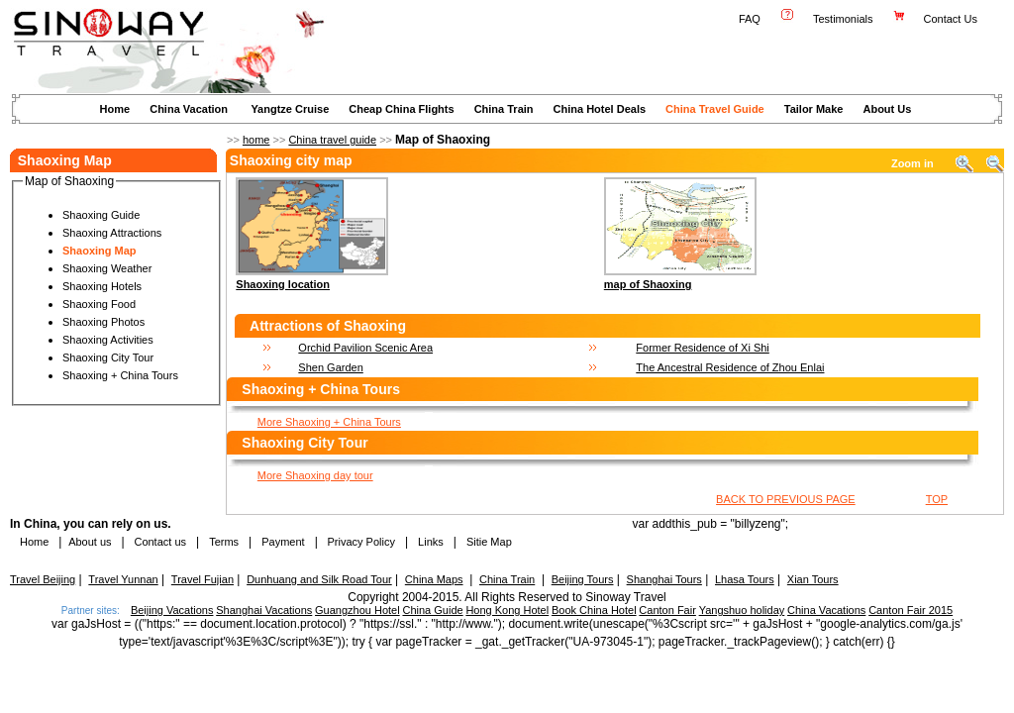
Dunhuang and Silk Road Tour (319, 579)
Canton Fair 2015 (910, 610)
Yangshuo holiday (742, 610)
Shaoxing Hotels (102, 286)
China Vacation (189, 109)
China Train (504, 109)
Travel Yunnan (122, 579)
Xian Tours (813, 579)
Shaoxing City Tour (107, 357)
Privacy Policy (359, 542)
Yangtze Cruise (290, 109)
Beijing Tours (583, 579)
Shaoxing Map (99, 250)
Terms (224, 542)
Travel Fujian (202, 579)
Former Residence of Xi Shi (702, 348)
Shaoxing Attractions (111, 233)
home (256, 140)
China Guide (432, 610)
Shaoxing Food (99, 304)
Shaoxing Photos (103, 322)
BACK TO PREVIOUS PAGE (786, 499)
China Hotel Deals (600, 109)
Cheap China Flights (401, 109)
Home (115, 109)
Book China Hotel (594, 610)
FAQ (749, 19)
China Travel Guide (714, 109)
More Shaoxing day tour (315, 475)
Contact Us (952, 19)
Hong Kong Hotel (507, 610)
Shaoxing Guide (101, 215)
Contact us (158, 542)
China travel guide (332, 140)
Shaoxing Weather (107, 268)
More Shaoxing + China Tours (329, 422)
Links (431, 542)
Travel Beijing (42, 579)
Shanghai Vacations (264, 610)
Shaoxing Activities (107, 340)
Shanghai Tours (664, 579)
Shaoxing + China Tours (120, 375)
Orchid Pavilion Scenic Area (365, 348)
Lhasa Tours (744, 579)
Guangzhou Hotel (357, 610)
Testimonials (843, 19)
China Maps (434, 579)
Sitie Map (489, 542)
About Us (886, 109)
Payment (282, 542)
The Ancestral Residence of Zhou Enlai (730, 367)
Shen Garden (330, 367)
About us (89, 542)
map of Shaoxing (648, 284)
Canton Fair (667, 610)
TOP (937, 499)
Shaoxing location (283, 284)
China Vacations (826, 610)
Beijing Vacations (172, 610)
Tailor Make (814, 109)
